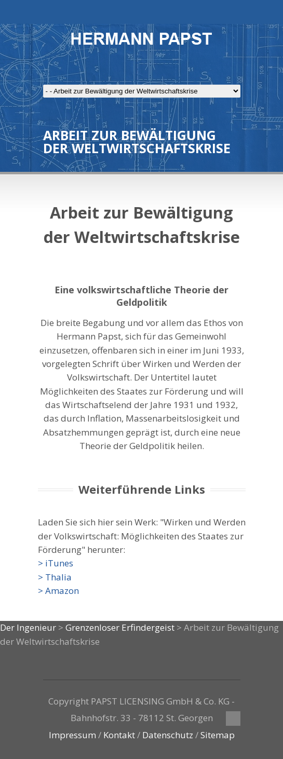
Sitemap (217, 735)
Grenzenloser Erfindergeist (119, 627)
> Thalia (55, 577)
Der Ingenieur (28, 627)
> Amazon (58, 591)
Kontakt (119, 735)
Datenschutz (167, 735)
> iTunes (55, 563)
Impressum (72, 735)
